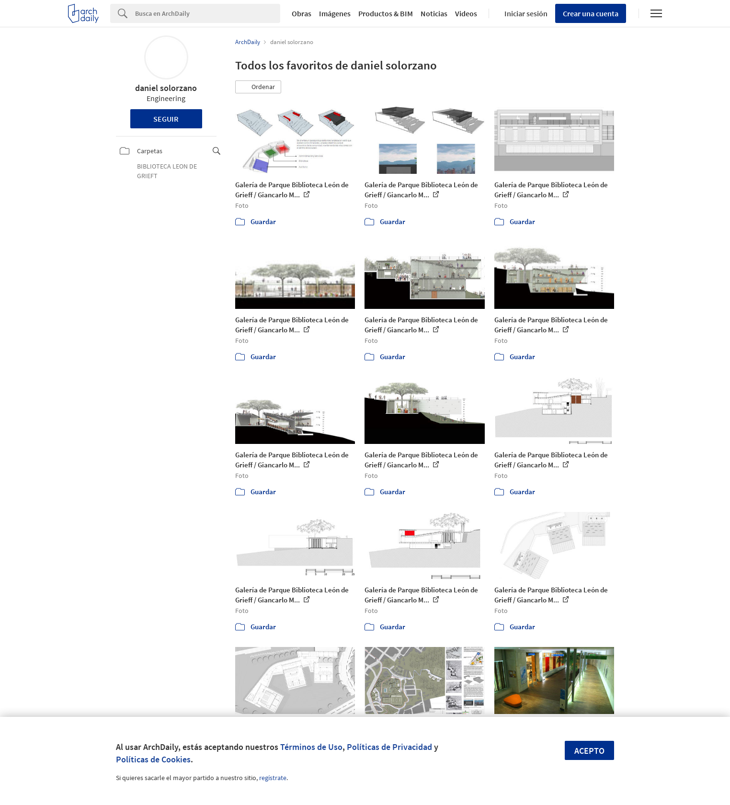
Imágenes (335, 13)
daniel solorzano (166, 87)
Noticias (434, 13)
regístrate (272, 777)
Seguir (166, 119)
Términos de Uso (311, 746)
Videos (466, 13)
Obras (301, 13)
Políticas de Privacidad (389, 746)
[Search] (207, 13)
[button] (258, 87)
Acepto (589, 750)
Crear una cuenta (590, 13)
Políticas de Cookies (153, 759)
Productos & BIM (385, 13)
